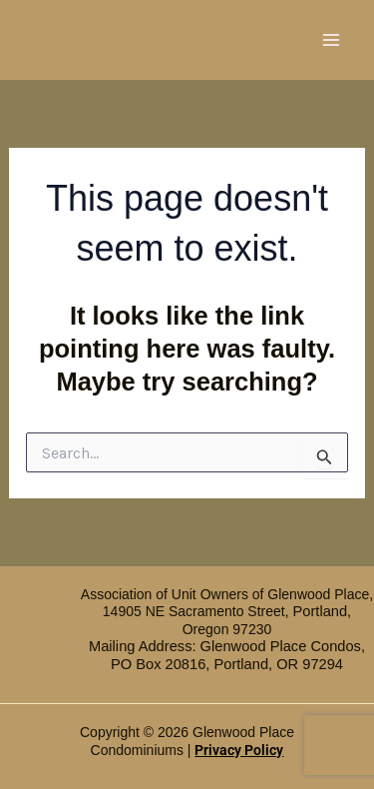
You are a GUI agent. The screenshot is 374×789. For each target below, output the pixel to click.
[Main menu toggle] (332, 40)
